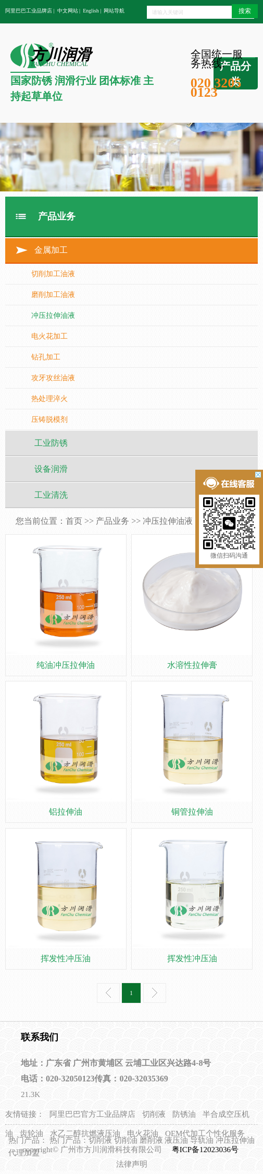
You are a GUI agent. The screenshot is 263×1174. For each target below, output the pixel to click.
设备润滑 (51, 469)
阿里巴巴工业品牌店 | (30, 11)
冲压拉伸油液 (53, 315)
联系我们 (39, 1037)
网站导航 (114, 11)
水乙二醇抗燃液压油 (85, 1133)
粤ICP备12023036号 (206, 1149)
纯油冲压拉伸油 (65, 665)
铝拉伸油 (65, 811)
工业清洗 (51, 495)
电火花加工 (49, 336)
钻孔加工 (45, 357)
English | (92, 11)
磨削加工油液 (53, 295)
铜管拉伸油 (192, 811)
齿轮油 (31, 1133)
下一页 (154, 993)
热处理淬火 (49, 399)
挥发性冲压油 (66, 958)
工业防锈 (51, 442)
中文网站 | (69, 11)
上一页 (108, 993)
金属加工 (51, 250)
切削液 (154, 1114)
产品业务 (112, 521)
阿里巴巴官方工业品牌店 (92, 1114)
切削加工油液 (53, 274)
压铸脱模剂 (49, 419)
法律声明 (131, 1164)
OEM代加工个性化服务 (205, 1133)
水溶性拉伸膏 (192, 665)
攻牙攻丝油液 (53, 378)
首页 (74, 521)
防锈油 (184, 1114)
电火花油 (142, 1133)
